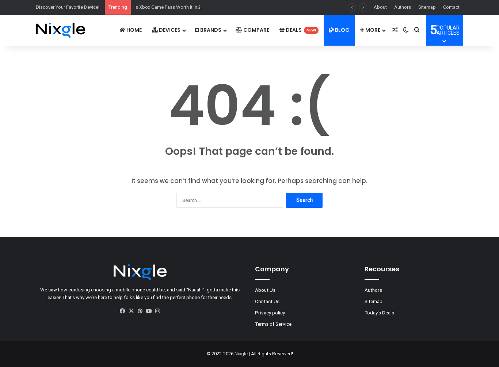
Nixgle (241, 353)
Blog (339, 30)
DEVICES (166, 30)
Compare (252, 30)
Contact (451, 7)
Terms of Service (273, 324)
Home (130, 30)
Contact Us (267, 301)
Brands (208, 30)
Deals (299, 30)
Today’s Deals (379, 313)
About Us (265, 290)
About (380, 7)
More (370, 30)
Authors (402, 7)
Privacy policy (270, 313)
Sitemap (427, 7)
